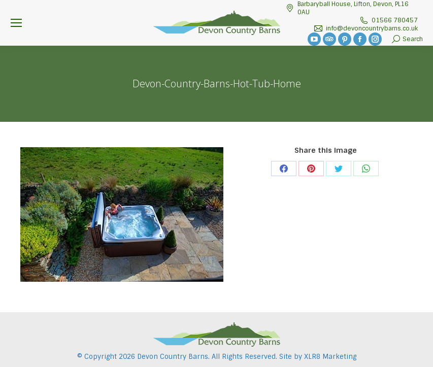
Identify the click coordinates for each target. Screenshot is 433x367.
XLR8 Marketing (330, 356)
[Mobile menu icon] (16, 23)
